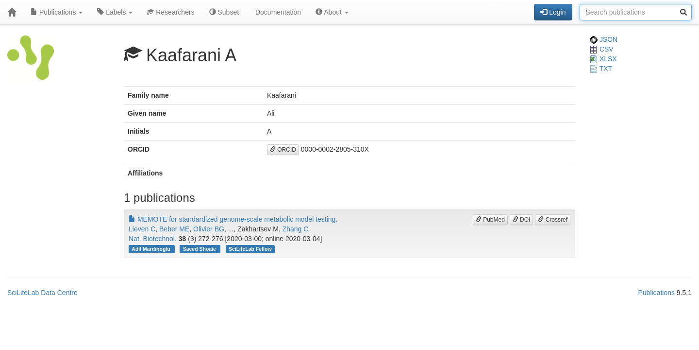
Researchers (170, 12)
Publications (57, 12)
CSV (602, 49)
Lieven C (142, 229)
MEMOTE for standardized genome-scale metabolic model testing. (233, 219)
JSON (603, 39)
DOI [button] (522, 219)
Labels (115, 12)
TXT (601, 68)
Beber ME (174, 229)
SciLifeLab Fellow (250, 249)
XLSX (603, 59)
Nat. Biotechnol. (153, 239)
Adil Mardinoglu (151, 249)
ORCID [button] (283, 149)
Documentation (277, 12)
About (332, 12)
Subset (224, 12)
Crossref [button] (552, 219)
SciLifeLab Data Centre (42, 293)
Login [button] (553, 12)
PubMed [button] (490, 219)
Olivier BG (208, 229)
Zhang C (296, 229)
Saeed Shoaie (200, 249)
